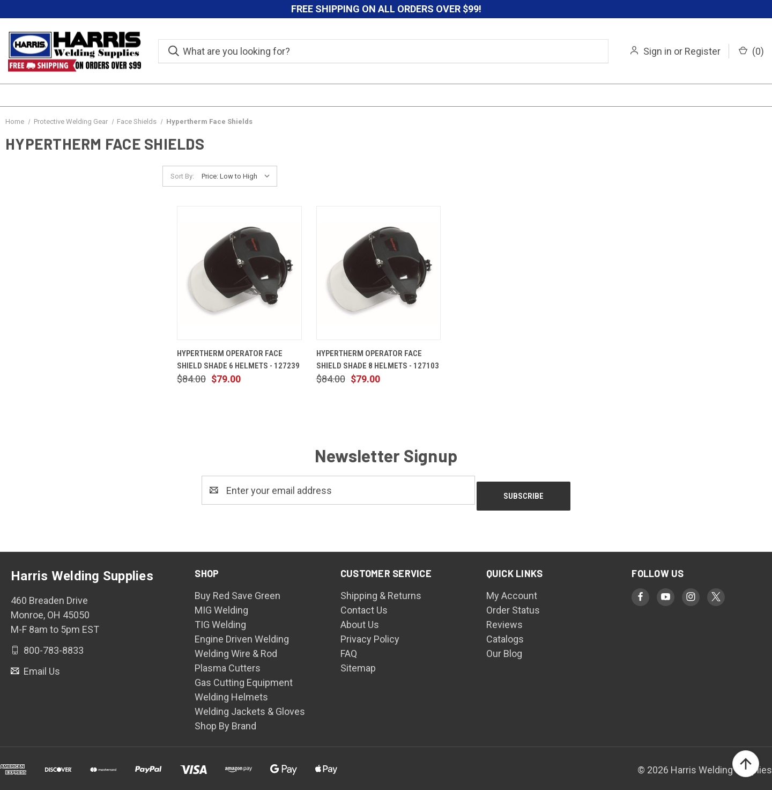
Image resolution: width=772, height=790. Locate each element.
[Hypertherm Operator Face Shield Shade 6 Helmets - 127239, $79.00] (239, 273)
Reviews (504, 618)
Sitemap (358, 662)
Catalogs (505, 633)
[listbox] (238, 176)
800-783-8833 (52, 644)
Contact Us (364, 604)
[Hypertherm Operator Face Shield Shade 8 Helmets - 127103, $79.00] (378, 273)
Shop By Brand (225, 720)
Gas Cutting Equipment (244, 676)
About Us (359, 618)
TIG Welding (220, 618)
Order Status (513, 604)
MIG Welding (221, 604)
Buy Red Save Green (237, 589)
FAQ (348, 647)
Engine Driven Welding (242, 633)
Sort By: (182, 176)
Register (703, 51)
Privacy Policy (369, 633)
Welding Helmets (231, 691)
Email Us (40, 665)
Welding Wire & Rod (236, 647)
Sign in (657, 51)
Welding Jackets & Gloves (250, 705)
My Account (511, 589)
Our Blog (504, 647)
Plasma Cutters (228, 662)
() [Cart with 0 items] (751, 51)
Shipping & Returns (380, 589)
